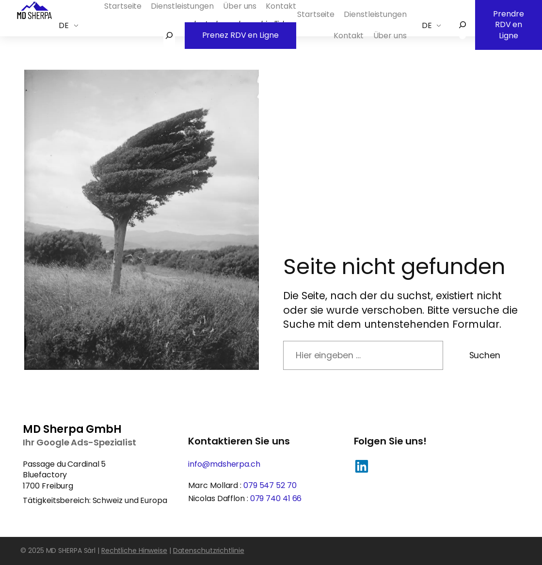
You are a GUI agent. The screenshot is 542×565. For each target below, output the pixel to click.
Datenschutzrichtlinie (208, 550)
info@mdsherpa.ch (224, 464)
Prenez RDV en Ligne (240, 31)
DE (64, 25)
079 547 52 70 (270, 485)
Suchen (484, 355)
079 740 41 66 (276, 498)
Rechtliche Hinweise (134, 550)
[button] (362, 466)
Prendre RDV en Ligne (508, 20)
